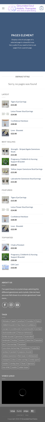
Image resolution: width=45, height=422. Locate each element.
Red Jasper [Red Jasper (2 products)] (22, 356)
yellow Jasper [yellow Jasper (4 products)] (23, 367)
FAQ (26, 415)
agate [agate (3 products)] (14, 321)
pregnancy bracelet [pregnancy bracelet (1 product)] (25, 352)
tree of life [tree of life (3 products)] (6, 367)
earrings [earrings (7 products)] (38, 329)
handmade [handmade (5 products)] (6, 340)
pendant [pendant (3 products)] (13, 352)
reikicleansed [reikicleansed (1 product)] (32, 356)
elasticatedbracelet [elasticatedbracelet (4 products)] (9, 333)
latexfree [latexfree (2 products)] (39, 340)
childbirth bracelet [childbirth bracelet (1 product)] (9, 325)
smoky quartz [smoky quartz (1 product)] (34, 360)
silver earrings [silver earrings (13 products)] (23, 360)
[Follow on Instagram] (11, 305)
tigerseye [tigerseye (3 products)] (31, 364)
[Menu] (3, 8)
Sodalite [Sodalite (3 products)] (5, 364)
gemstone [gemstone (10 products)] (19, 337)
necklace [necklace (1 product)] (6, 352)
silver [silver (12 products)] (14, 360)
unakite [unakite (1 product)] (14, 367)
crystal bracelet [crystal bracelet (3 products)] (28, 329)
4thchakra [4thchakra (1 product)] (6, 321)
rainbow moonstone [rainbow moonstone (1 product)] (9, 356)
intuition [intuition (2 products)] (22, 340)
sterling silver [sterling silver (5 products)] (14, 364)
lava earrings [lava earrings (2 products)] (12, 344)
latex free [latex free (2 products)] (30, 340)
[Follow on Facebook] (5, 305)
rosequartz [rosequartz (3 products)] (6, 360)
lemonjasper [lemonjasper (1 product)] (26, 348)
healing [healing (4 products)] (14, 340)
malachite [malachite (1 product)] (35, 348)
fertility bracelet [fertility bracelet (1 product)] (8, 337)
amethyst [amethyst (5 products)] (21, 321)
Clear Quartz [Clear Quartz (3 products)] (21, 325)
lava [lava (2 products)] (4, 344)
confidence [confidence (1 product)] (31, 325)
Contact (20, 415)
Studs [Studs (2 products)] (23, 364)
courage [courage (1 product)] (5, 329)
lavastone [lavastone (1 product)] (22, 344)
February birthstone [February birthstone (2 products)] (25, 333)
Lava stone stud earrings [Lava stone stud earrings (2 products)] (11, 348)
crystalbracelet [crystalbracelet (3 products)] (15, 329)
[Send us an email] (17, 305)
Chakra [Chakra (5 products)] (37, 321)
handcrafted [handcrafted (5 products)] (29, 337)
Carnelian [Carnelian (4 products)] (30, 321)
